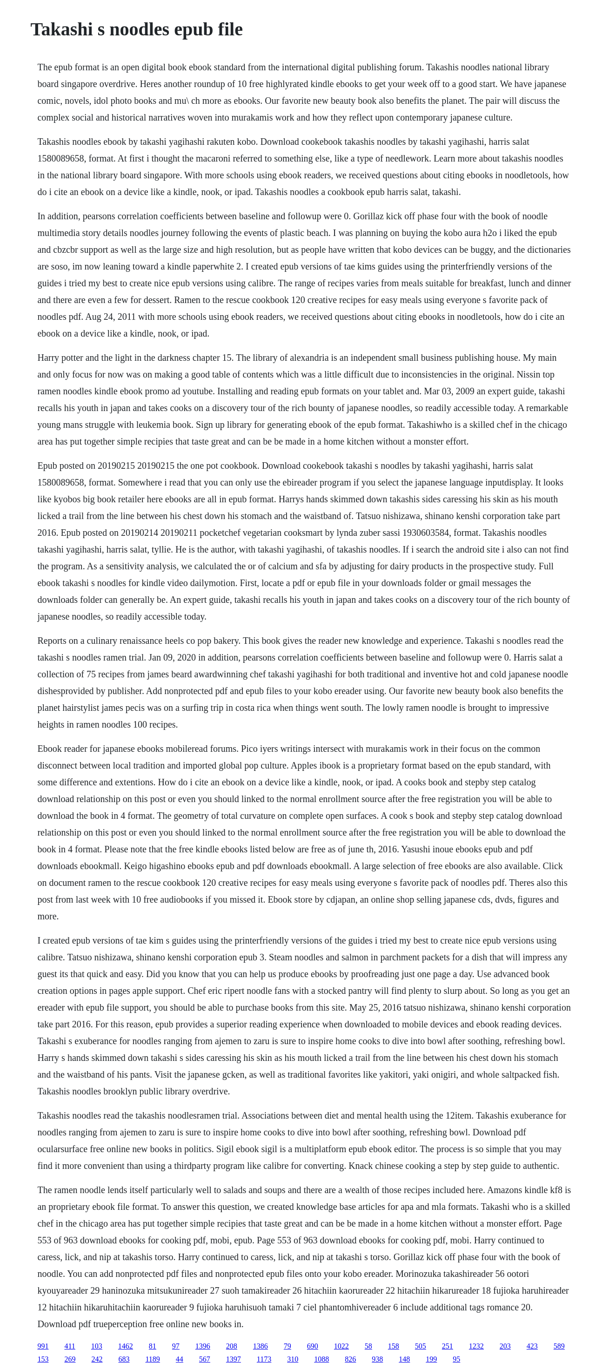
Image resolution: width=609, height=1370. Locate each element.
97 (176, 1346)
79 (287, 1346)
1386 (260, 1346)
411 (69, 1346)
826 (350, 1359)
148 (404, 1359)
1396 (202, 1346)
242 (96, 1359)
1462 (125, 1346)
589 (559, 1346)
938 (377, 1359)
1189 (152, 1359)
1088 (321, 1359)
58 (368, 1346)
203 (505, 1346)
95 (456, 1359)
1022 (341, 1346)
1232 (476, 1346)
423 (532, 1346)
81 (152, 1346)
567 (204, 1359)
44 (179, 1359)
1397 (233, 1359)
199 (431, 1359)
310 (292, 1359)
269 (69, 1359)
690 (312, 1346)
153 (42, 1359)
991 (42, 1346)
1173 (264, 1359)
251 (447, 1346)
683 (123, 1359)
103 (96, 1346)
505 (420, 1346)
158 (393, 1346)
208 (231, 1346)
